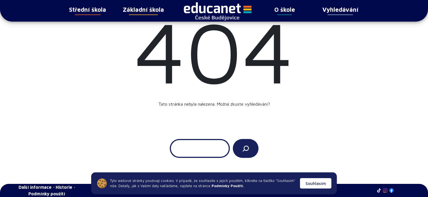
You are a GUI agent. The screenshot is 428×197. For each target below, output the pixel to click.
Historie (64, 187)
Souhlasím (315, 183)
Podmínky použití (46, 193)
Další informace (35, 187)
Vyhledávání (340, 10)
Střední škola (87, 10)
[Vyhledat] (245, 148)
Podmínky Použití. (227, 186)
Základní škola (143, 10)
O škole (284, 10)
